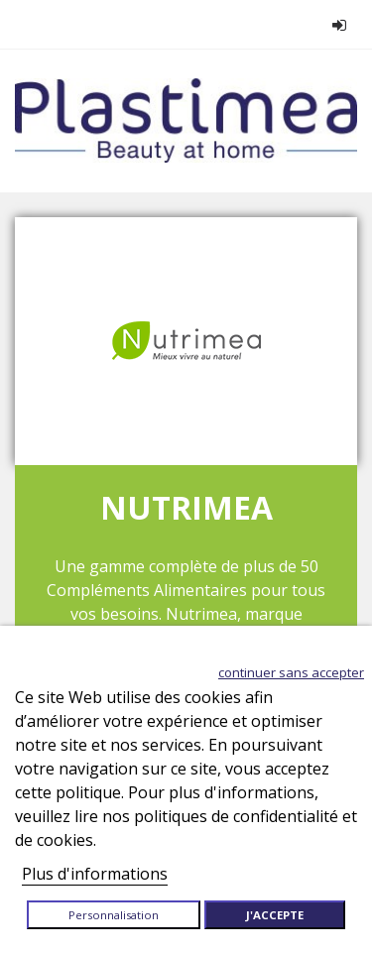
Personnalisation (113, 914)
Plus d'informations (95, 874)
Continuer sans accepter (291, 672)
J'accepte (275, 914)
